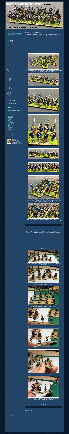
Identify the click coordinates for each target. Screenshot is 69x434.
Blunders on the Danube (11, 106)
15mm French (9, 42)
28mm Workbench (10, 48)
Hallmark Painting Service (11, 124)
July (9, 80)
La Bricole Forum (10, 125)
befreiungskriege (10, 134)
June (9, 81)
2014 (9, 91)
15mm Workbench (10, 46)
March (10, 87)
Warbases (9, 132)
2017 (9, 71)
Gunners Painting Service (11, 123)
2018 (9, 70)
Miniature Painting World (11, 127)
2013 (9, 92)
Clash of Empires (10, 120)
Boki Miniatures (10, 118)
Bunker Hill (9, 107)
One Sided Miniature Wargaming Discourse (14, 110)
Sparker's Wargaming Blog (11, 113)
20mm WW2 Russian (10, 47)
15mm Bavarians (10, 41)
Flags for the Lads (10, 121)
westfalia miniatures (10, 136)
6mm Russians (10, 49)
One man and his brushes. (11, 100)
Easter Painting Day (30, 229)
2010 (9, 95)
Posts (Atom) (30, 410)
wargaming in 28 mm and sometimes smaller (14, 104)
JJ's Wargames (10, 111)
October (10, 77)
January (10, 89)
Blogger (38, 429)
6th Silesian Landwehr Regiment (33, 32)
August (10, 79)
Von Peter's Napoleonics (11, 131)
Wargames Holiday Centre (11, 133)
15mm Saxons (10, 45)
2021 (9, 69)
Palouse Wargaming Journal (12, 103)
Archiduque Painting (10, 116)
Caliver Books (9, 119)
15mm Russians (10, 44)
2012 (9, 93)
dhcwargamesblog (10, 135)
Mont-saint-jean (10, 128)
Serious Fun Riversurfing (11, 129)
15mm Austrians (10, 40)
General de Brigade (10, 122)
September (10, 78)
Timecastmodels (10, 130)
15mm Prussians (10, 43)
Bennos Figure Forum (10, 117)
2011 (9, 94)
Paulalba (14, 139)
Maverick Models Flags (11, 126)
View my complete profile (10, 145)
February (10, 88)
